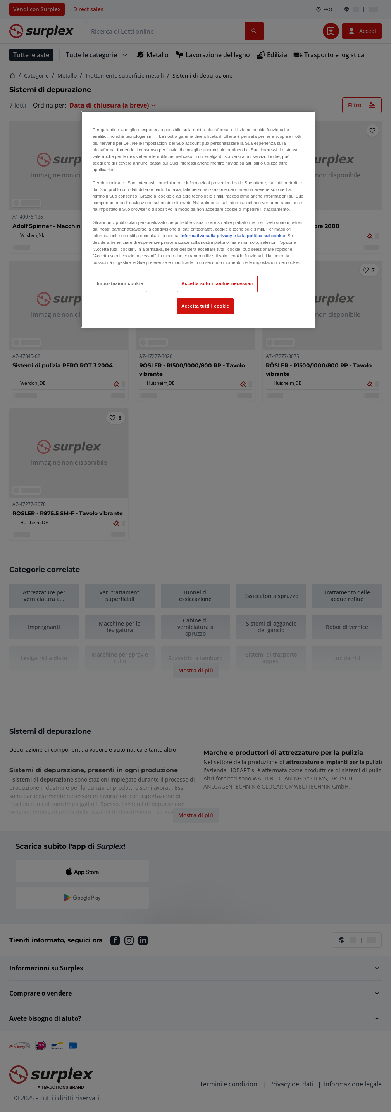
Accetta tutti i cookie (205, 306)
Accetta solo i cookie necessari (217, 283)
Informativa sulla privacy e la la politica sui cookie (233, 235)
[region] (198, 219)
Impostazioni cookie (120, 283)
